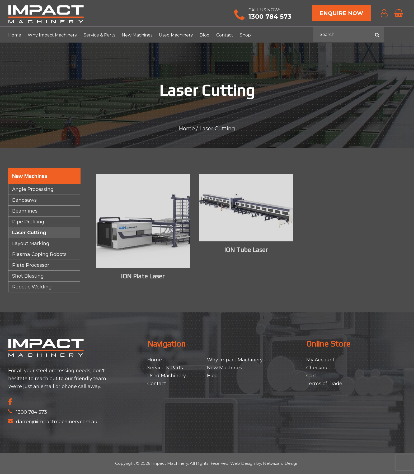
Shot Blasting (28, 276)
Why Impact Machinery (52, 35)
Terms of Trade (324, 383)
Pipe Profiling (28, 222)
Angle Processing (33, 189)
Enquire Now (341, 13)
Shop (245, 35)
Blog (205, 35)
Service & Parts (99, 35)
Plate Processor (30, 265)
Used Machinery (176, 35)
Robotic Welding (32, 287)
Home (14, 35)
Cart (311, 376)
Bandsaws (24, 200)
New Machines (137, 35)
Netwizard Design (281, 463)
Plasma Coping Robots (39, 254)
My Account (320, 360)
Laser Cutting (29, 233)
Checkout (317, 368)
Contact (224, 35)
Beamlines (24, 211)
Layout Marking (30, 243)
